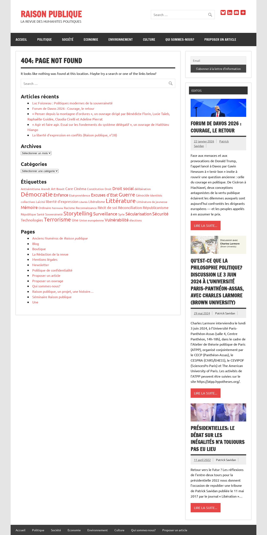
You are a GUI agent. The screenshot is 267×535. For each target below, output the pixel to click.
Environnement (120, 39)
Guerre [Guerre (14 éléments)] (127, 194)
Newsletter (40, 265)
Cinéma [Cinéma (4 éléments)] (80, 188)
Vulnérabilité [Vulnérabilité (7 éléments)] (117, 219)
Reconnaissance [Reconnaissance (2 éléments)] (86, 208)
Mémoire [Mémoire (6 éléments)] (29, 207)
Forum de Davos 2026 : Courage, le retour (63, 108)
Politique (44, 39)
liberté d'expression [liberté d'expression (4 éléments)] (62, 201)
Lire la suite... (205, 225)
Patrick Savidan (225, 313)
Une (35, 302)
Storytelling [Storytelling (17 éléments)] (77, 213)
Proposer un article (220, 39)
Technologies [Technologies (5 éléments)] (32, 220)
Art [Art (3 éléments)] (53, 189)
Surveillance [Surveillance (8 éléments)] (105, 213)
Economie (91, 39)
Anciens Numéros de (59, 238)
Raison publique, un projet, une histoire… (63, 291)
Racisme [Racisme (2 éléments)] (69, 208)
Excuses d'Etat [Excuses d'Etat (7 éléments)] (104, 194)
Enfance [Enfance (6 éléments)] (60, 194)
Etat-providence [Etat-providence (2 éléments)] (79, 195)
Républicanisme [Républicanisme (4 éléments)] (156, 207)
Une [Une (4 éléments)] (75, 220)
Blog (35, 243)
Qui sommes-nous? (179, 39)
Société (67, 39)
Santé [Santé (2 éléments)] (40, 214)
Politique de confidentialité (52, 270)
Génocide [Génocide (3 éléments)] (142, 195)
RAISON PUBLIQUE (51, 14)
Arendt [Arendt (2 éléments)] (45, 189)
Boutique (39, 249)
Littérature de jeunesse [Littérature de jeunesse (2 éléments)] (152, 202)
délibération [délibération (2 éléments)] (142, 189)
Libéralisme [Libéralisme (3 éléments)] (96, 202)
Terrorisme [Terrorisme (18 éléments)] (57, 219)
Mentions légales (44, 259)
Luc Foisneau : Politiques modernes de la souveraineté (72, 103)
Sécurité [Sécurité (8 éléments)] (160, 213)
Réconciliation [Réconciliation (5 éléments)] (130, 207)
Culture (149, 39)
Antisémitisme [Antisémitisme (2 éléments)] (30, 189)
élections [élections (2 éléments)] (135, 220)
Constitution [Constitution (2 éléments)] (95, 189)
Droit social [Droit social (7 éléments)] (123, 188)
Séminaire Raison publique (52, 297)
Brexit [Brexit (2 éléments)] (60, 189)
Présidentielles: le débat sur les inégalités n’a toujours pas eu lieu (218, 439)
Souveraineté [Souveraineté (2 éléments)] (54, 214)
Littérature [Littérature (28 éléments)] (121, 200)
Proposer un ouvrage (47, 281)
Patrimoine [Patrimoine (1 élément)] (57, 208)
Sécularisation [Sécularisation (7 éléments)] (138, 213)
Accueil (21, 39)
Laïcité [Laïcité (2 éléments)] (40, 202)
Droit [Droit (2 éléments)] (108, 189)
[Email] (218, 60)
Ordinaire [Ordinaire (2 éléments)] (44, 208)
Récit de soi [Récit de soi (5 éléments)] (107, 207)
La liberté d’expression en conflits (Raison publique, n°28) (74, 135)
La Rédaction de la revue (50, 254)
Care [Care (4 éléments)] (69, 188)
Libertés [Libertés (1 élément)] (83, 202)
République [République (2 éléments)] (28, 214)
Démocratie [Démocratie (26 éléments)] (37, 194)
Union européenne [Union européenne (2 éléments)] (91, 220)
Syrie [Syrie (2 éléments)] (121, 214)
